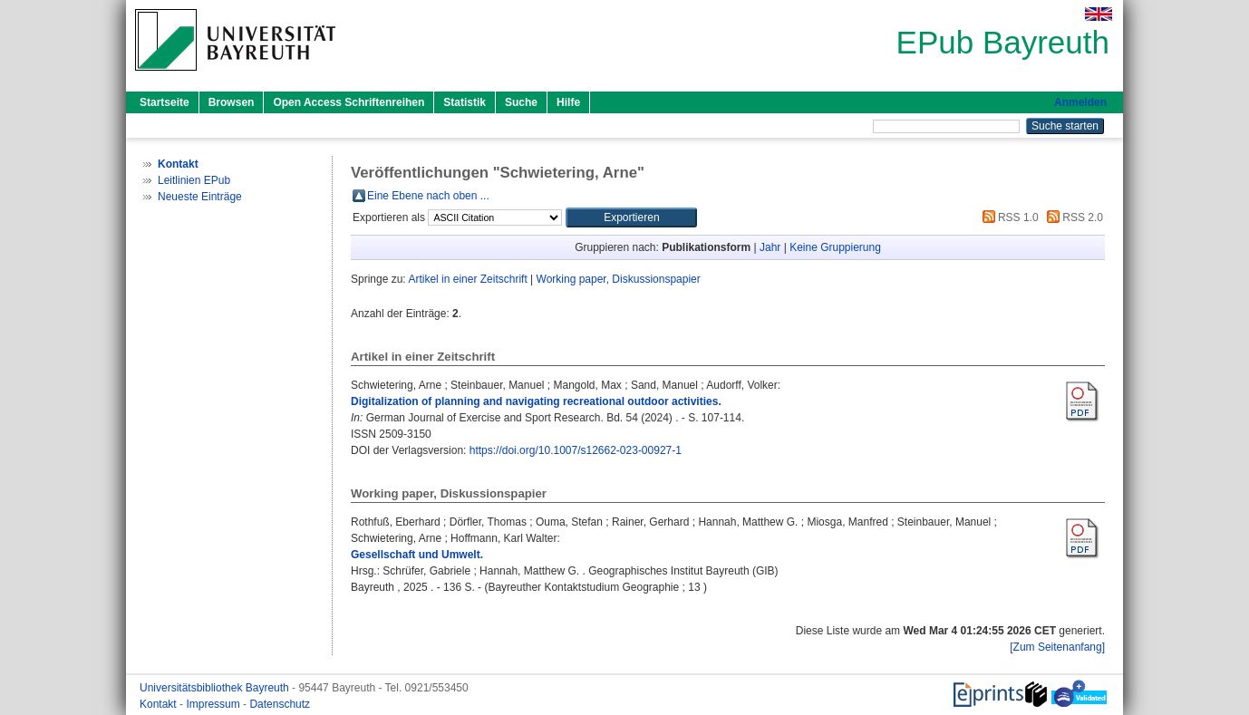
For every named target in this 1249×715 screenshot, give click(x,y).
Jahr (770, 247)
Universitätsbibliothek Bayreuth (216, 687)
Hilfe (568, 102)
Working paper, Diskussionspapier (619, 279)
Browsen (231, 102)
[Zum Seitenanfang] (1057, 647)
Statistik (464, 102)
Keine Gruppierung (835, 247)
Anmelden (1080, 102)
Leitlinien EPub (194, 180)
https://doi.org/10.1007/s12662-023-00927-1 (576, 450)
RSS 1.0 (1008, 217)
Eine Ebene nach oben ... (428, 195)
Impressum (214, 704)
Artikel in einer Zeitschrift (467, 279)
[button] (631, 217)
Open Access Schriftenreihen (348, 102)
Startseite (164, 102)
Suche (521, 102)
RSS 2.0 (1072, 217)
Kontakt (159, 704)
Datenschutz (279, 704)
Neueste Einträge (200, 196)
